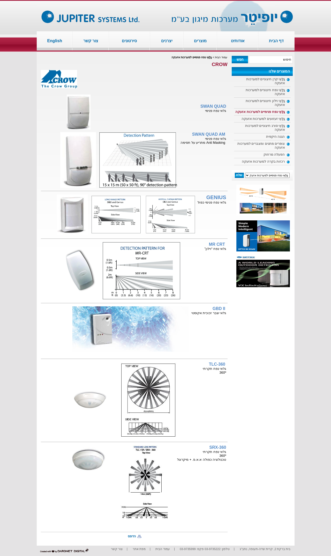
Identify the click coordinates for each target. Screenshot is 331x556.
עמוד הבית (221, 57)
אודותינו (238, 41)
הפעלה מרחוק (274, 154)
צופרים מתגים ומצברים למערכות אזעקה (261, 145)
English (54, 41)
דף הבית (276, 41)
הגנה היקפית (275, 137)
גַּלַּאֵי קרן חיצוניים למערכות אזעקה (265, 81)
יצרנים (166, 41)
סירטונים (129, 41)
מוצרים (200, 41)
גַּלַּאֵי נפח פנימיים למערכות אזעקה (260, 112)
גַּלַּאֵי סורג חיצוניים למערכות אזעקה (265, 128)
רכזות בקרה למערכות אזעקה (263, 161)
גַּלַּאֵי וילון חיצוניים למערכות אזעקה (265, 103)
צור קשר (90, 41)
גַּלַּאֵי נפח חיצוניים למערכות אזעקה (265, 92)
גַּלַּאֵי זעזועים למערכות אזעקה (263, 119)
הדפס (132, 536)
